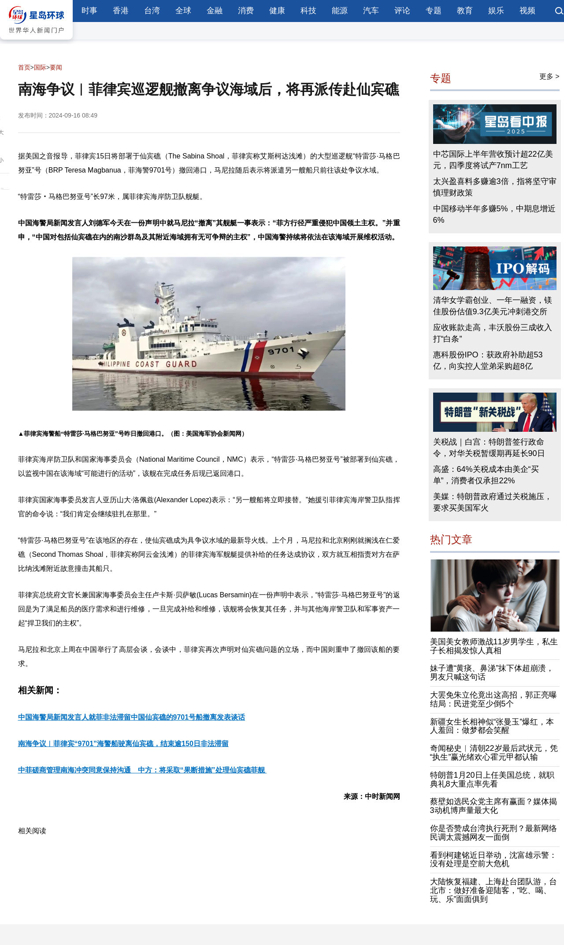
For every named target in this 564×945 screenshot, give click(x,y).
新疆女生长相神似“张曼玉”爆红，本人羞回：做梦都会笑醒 (492, 726)
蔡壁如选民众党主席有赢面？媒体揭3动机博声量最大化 (493, 806)
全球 (183, 10)
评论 (402, 10)
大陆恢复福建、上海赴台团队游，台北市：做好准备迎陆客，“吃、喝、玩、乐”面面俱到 (493, 890)
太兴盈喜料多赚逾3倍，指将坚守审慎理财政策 (495, 187)
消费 (246, 10)
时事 (89, 10)
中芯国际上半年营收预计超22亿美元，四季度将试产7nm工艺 (493, 160)
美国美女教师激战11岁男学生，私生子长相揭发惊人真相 (494, 646)
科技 (308, 10)
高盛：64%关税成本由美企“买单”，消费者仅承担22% (486, 475)
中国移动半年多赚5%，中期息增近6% (494, 214)
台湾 (152, 10)
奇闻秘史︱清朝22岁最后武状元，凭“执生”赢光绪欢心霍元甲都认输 (494, 752)
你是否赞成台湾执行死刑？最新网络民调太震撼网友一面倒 (493, 833)
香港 (121, 10)
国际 (40, 67)
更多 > (549, 76)
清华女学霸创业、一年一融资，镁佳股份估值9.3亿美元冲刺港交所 (492, 306)
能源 (340, 10)
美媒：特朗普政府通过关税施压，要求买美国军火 (492, 502)
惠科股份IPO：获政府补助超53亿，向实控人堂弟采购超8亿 (488, 360)
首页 (24, 67)
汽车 (371, 10)
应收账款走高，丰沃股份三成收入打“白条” (492, 333)
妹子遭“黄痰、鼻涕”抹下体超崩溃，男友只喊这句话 (492, 672)
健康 (277, 10)
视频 (527, 10)
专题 (434, 10)
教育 (465, 10)
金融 (215, 10)
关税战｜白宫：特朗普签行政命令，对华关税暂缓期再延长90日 (489, 448)
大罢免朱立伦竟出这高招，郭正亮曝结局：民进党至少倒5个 (493, 699)
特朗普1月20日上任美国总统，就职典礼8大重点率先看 (492, 779)
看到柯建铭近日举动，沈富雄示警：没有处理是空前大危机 (493, 859)
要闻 (56, 67)
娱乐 (496, 10)
